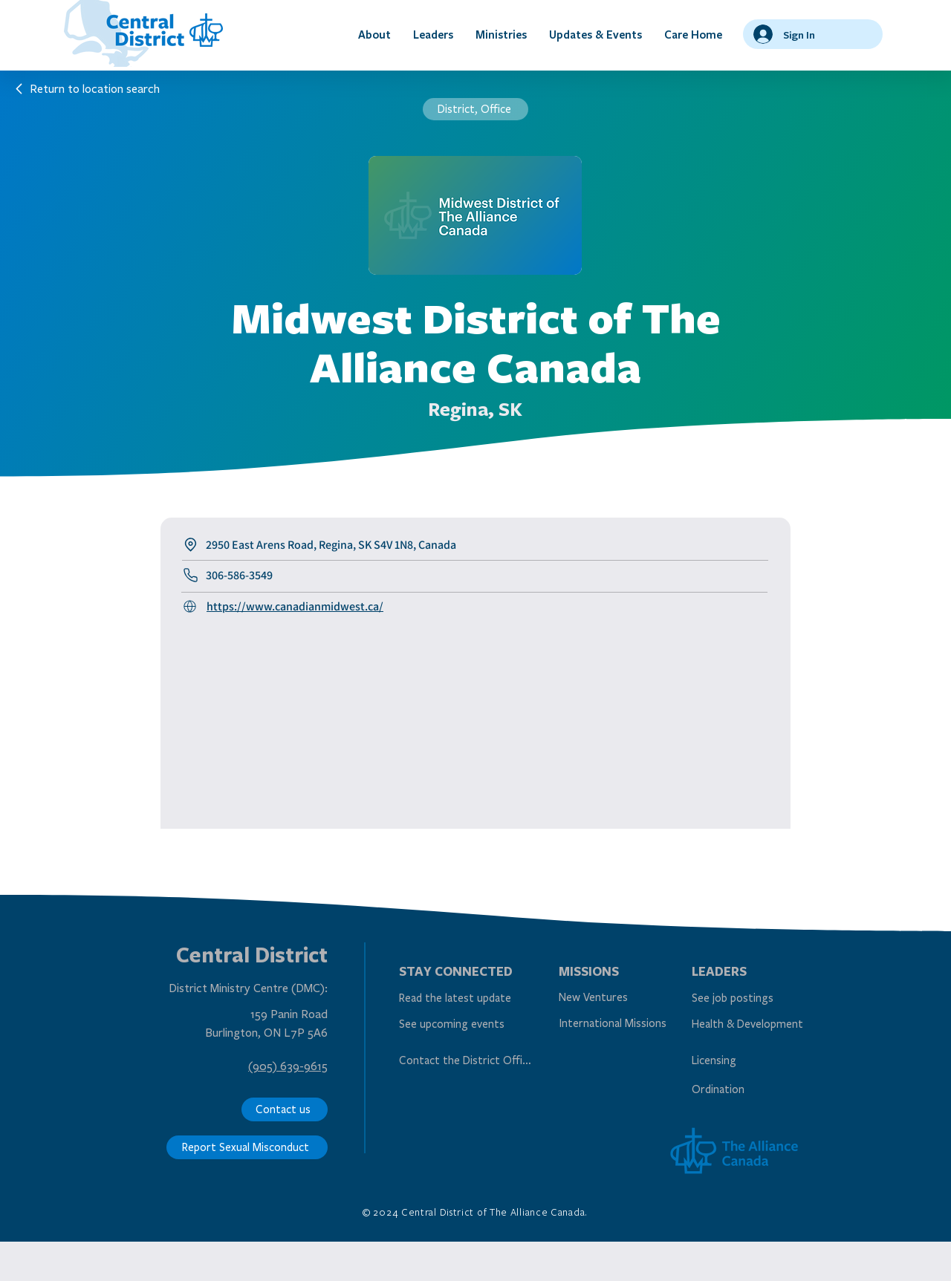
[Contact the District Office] (467, 1060)
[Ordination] (757, 1089)
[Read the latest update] (464, 998)
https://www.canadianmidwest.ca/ (295, 606)
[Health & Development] (757, 1024)
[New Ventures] (624, 997)
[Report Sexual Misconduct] (247, 1147)
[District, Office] (475, 109)
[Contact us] (284, 1109)
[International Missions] (616, 1023)
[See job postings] (757, 998)
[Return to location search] (87, 88)
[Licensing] (757, 1060)
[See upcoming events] (464, 1024)
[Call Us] (192, 606)
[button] (374, 34)
